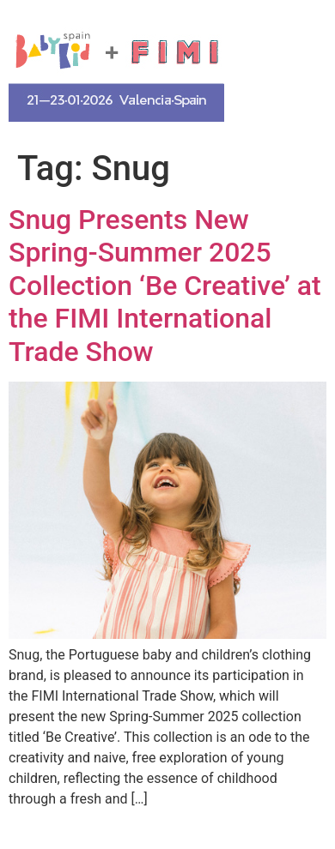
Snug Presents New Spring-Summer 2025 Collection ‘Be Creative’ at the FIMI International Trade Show (165, 285)
